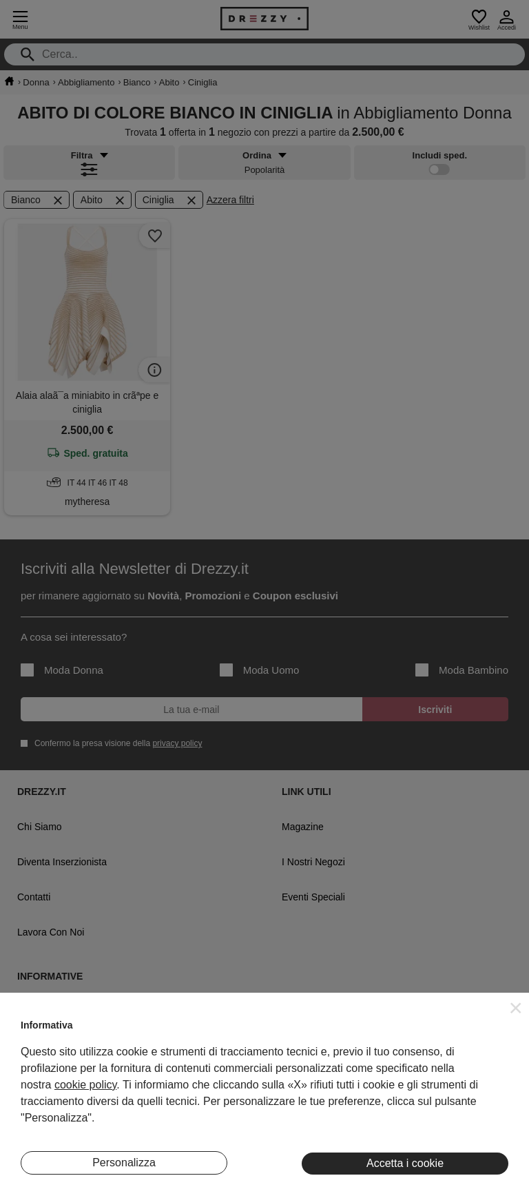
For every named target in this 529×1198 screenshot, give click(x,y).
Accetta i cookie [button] (405, 1163)
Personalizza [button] (124, 1162)
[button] (515, 1008)
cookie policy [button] (85, 1085)
